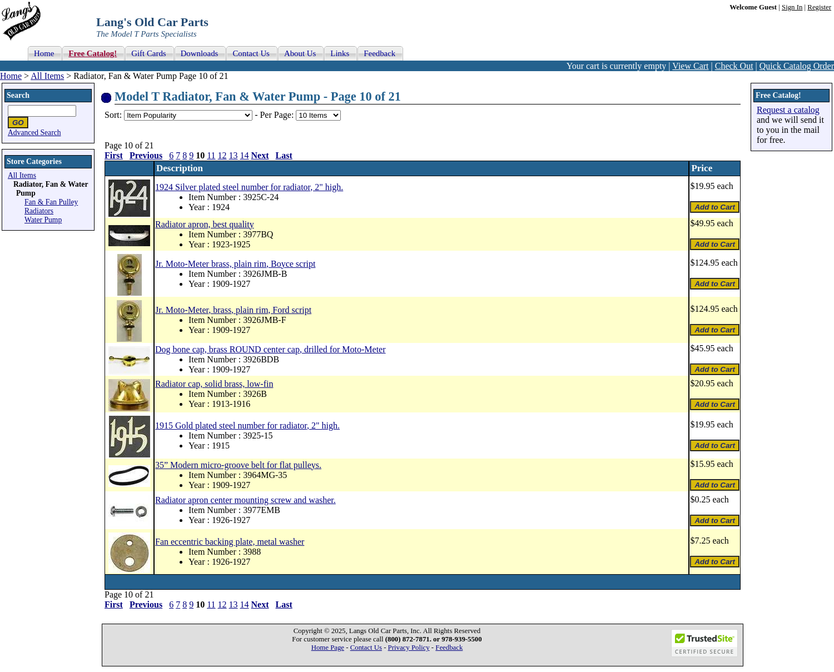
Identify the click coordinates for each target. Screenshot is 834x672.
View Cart (690, 66)
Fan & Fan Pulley (51, 202)
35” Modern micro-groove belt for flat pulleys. (238, 465)
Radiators (38, 211)
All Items (47, 76)
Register (819, 7)
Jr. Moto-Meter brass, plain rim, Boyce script (235, 263)
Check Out (734, 66)
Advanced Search (34, 132)
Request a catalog (788, 110)
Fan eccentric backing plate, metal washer (229, 541)
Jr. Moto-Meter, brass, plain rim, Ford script (233, 310)
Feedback (449, 647)
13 (233, 155)
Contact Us (366, 647)
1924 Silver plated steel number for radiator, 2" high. (249, 187)
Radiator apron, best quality (204, 224)
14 (244, 155)
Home (11, 76)
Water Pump (43, 220)
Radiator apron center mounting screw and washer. (245, 500)
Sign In (792, 7)
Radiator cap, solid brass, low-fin (214, 384)
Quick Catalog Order (796, 66)
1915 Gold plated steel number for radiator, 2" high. (247, 425)
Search (18, 95)
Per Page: (278, 115)
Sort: (113, 115)
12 (222, 155)
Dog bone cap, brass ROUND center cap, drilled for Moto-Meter (270, 349)
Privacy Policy (409, 647)
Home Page (327, 647)
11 (211, 155)
